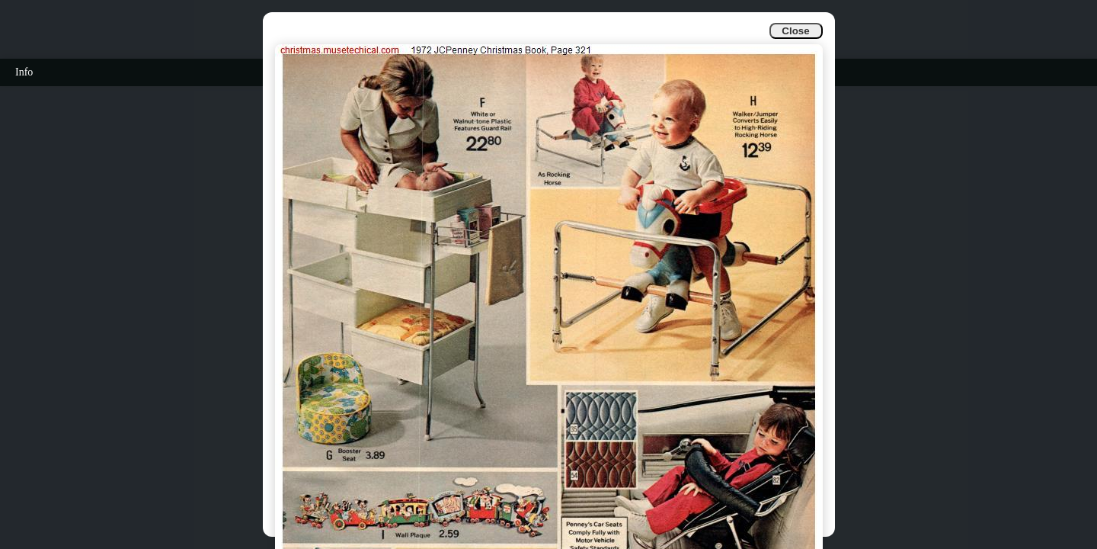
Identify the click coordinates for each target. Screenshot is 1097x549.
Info (24, 72)
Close (795, 31)
